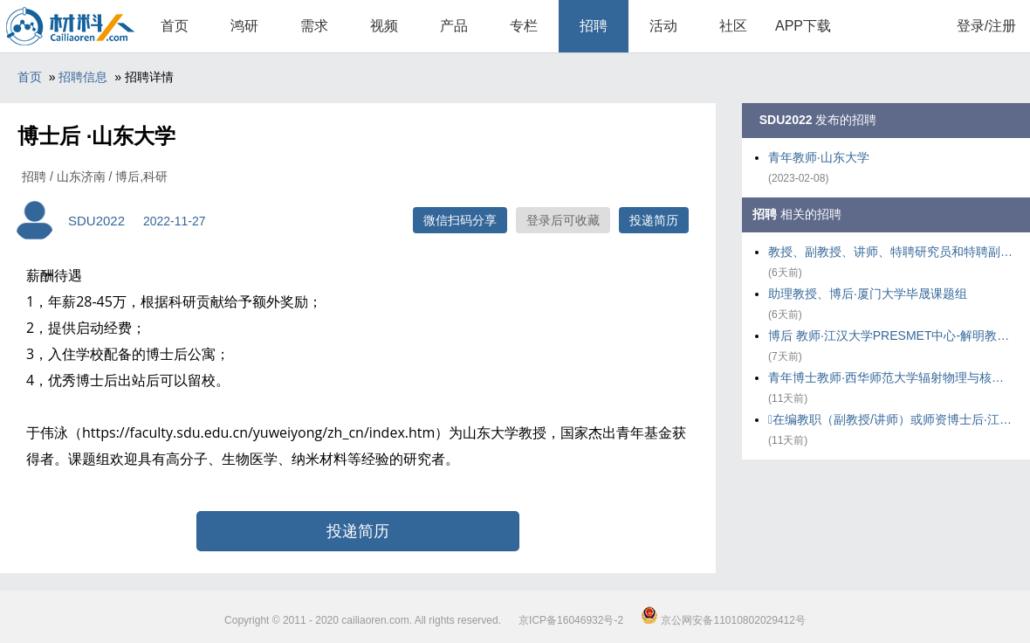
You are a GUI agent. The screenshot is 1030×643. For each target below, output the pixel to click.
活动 (663, 25)
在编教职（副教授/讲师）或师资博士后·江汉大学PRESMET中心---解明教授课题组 (890, 419)
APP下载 (803, 25)
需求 (314, 25)
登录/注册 (986, 25)
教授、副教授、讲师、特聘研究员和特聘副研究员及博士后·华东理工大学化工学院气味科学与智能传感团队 (890, 252)
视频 (384, 25)
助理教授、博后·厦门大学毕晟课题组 (867, 294)
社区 (733, 25)
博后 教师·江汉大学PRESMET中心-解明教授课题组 (890, 335)
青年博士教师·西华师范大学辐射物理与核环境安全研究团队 (890, 377)
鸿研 (244, 25)
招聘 (594, 25)
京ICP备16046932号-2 (570, 620)
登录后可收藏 (563, 220)
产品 (454, 25)
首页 (175, 25)
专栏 (524, 25)
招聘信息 (82, 77)
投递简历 (653, 220)
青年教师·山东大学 (818, 157)
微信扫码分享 (460, 220)
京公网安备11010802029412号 (723, 620)
